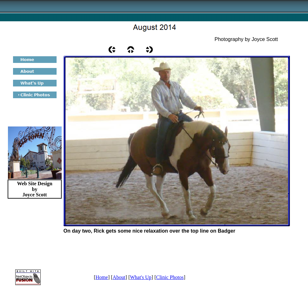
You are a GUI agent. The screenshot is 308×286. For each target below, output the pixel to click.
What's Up (140, 277)
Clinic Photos (170, 277)
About (119, 277)
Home (102, 277)
